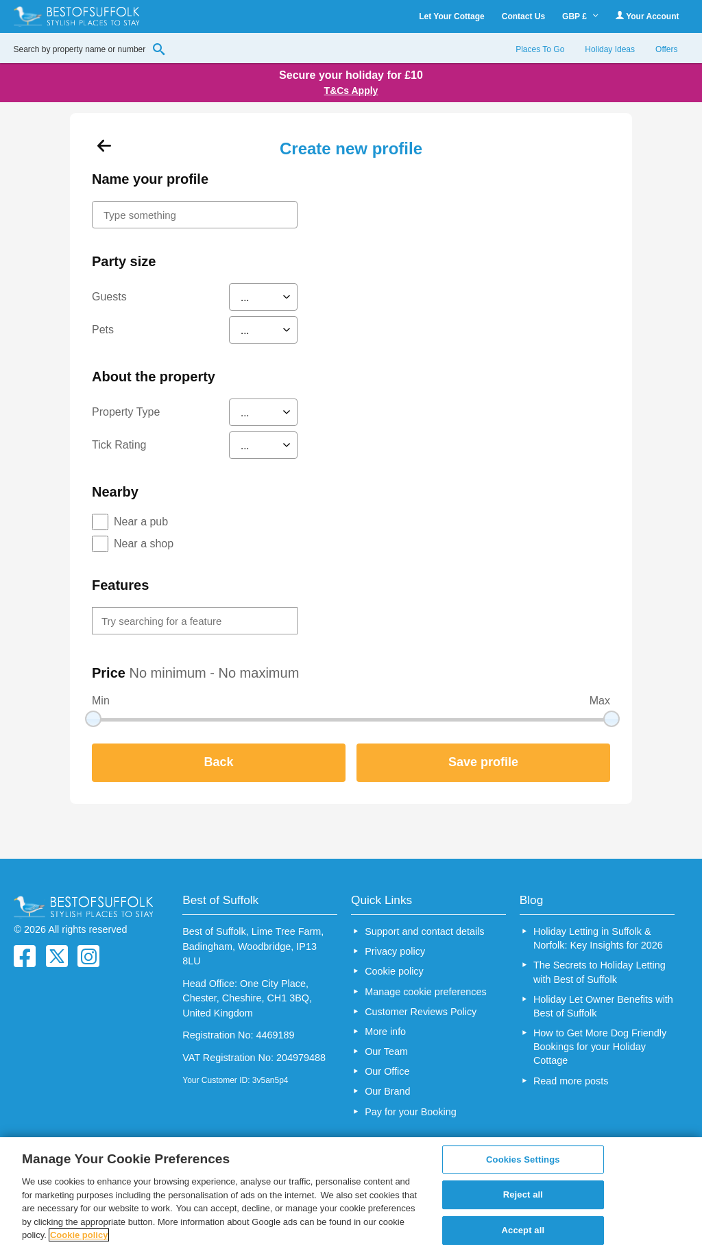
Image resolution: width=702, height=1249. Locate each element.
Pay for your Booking (411, 1111)
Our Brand (387, 1091)
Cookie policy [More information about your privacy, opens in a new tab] (79, 1235)
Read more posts (571, 1080)
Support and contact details (424, 931)
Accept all (523, 1230)
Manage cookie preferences (426, 991)
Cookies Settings (523, 1159)
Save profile (483, 762)
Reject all (523, 1194)
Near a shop (143, 543)
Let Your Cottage (452, 16)
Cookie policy (394, 971)
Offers (666, 49)
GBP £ (580, 16)
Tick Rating (119, 445)
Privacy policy (395, 951)
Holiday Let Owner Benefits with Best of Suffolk (603, 1006)
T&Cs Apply (351, 90)
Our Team (386, 1051)
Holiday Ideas (610, 49)
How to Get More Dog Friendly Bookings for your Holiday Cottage (599, 1046)
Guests (109, 296)
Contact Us (523, 16)
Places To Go (540, 49)
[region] (351, 1193)
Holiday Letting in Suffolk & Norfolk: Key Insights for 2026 (598, 938)
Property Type (126, 412)
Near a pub (141, 521)
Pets (103, 329)
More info (385, 1031)
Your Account (647, 16)
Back (218, 762)
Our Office (387, 1071)
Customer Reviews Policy (420, 1011)
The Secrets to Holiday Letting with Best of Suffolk (599, 972)
